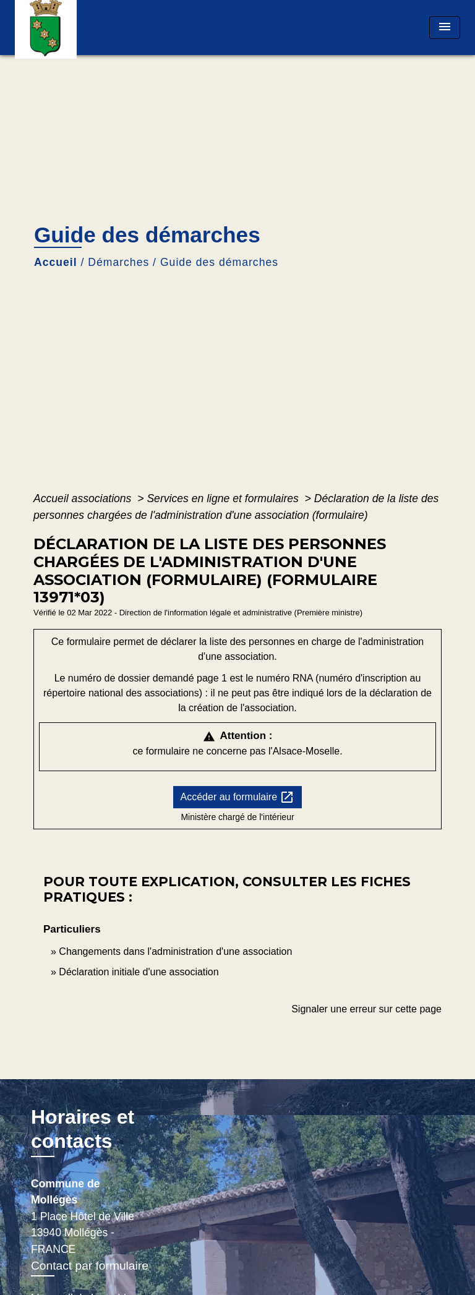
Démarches (118, 262)
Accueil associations (83, 498)
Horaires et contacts (82, 1129)
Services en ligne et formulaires (224, 498)
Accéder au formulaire (238, 797)
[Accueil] (61, 27)
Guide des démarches (219, 262)
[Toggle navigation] (444, 27)
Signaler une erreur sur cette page (366, 1009)
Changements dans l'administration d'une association (175, 951)
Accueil (55, 262)
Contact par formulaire (89, 1265)
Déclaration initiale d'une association (140, 972)
